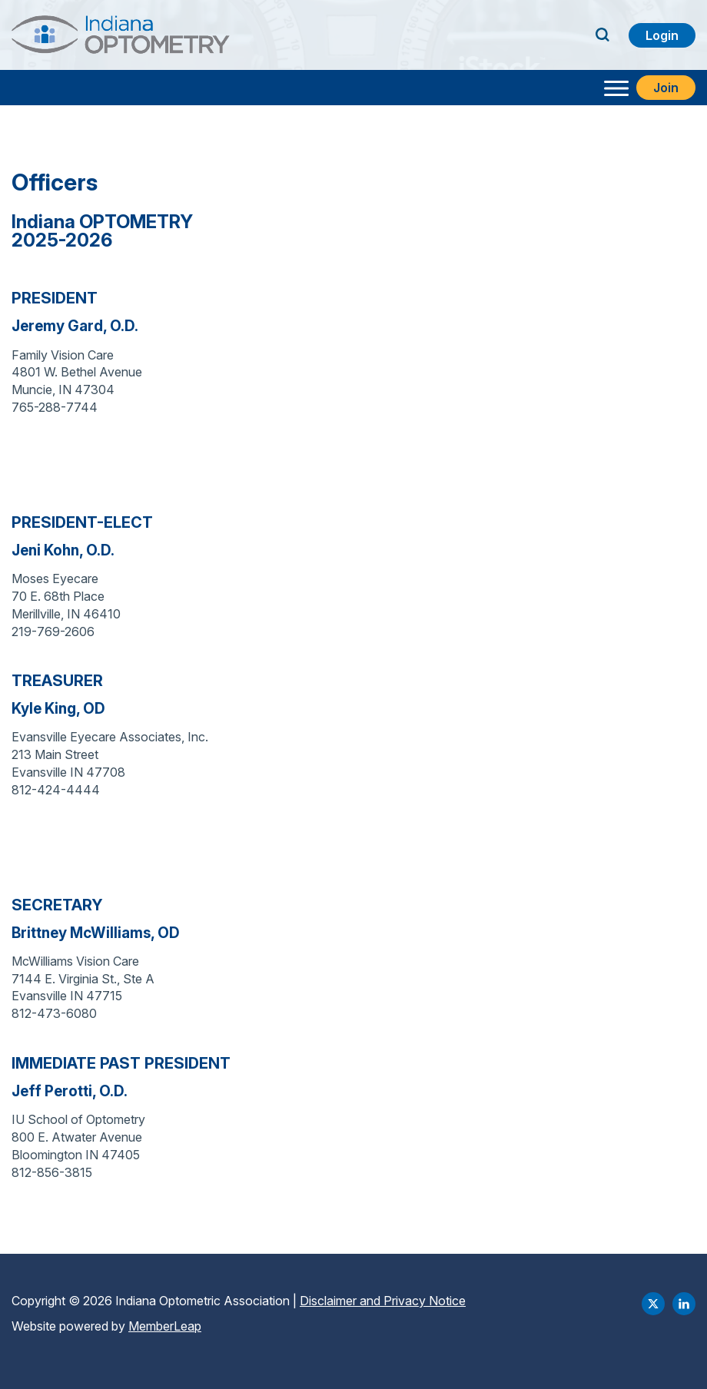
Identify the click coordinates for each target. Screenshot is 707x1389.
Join (666, 87)
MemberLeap (164, 1326)
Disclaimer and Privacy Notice (383, 1300)
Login (662, 35)
